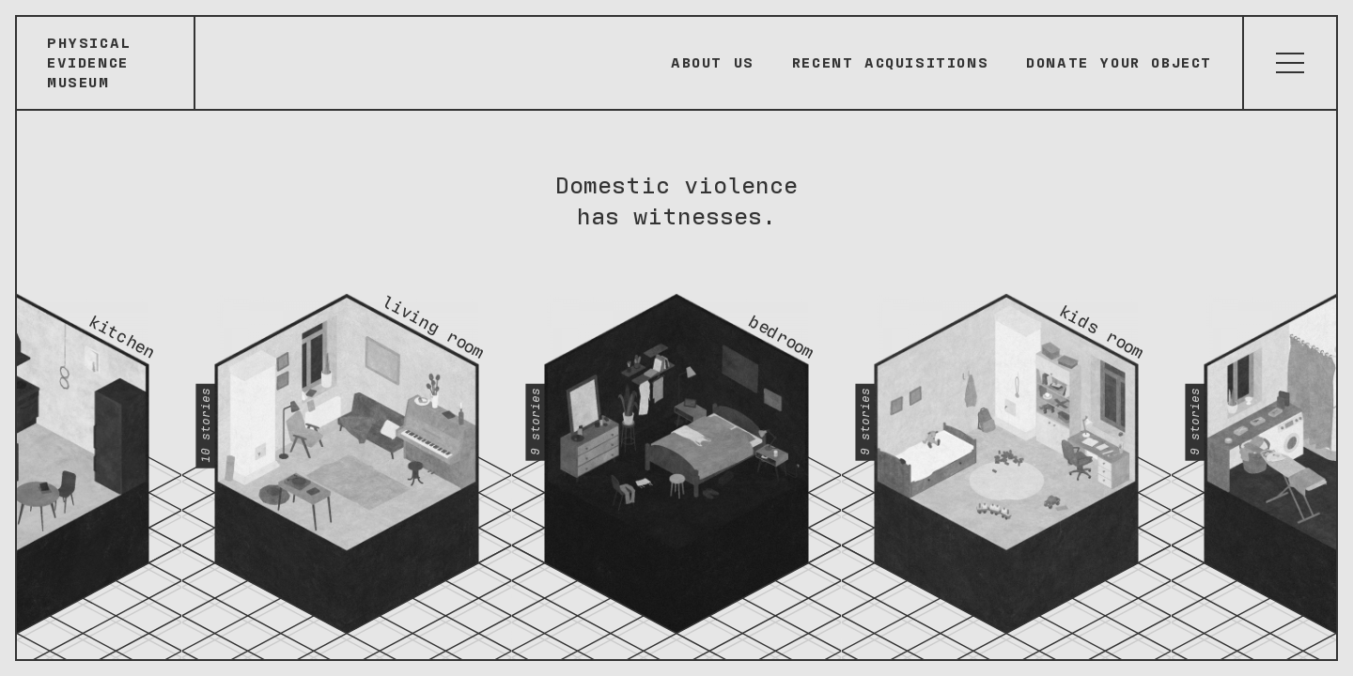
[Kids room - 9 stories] (1007, 450)
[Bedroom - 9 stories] (677, 450)
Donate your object (1119, 62)
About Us (712, 62)
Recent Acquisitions (890, 62)
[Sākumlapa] (106, 63)
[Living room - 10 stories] (347, 450)
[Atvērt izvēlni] (1289, 63)
